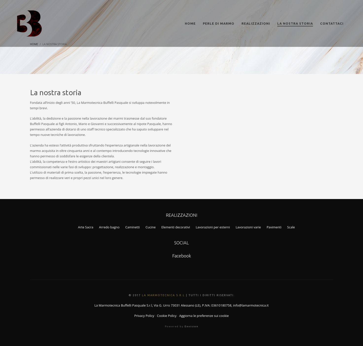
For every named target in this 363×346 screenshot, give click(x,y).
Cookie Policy (167, 315)
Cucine (151, 227)
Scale (291, 227)
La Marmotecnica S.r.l (163, 295)
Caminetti (132, 227)
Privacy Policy (144, 315)
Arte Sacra (85, 227)
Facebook (181, 255)
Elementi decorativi (175, 227)
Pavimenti (274, 227)
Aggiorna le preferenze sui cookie (204, 315)
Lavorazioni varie (248, 227)
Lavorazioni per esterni (213, 227)
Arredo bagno (109, 227)
